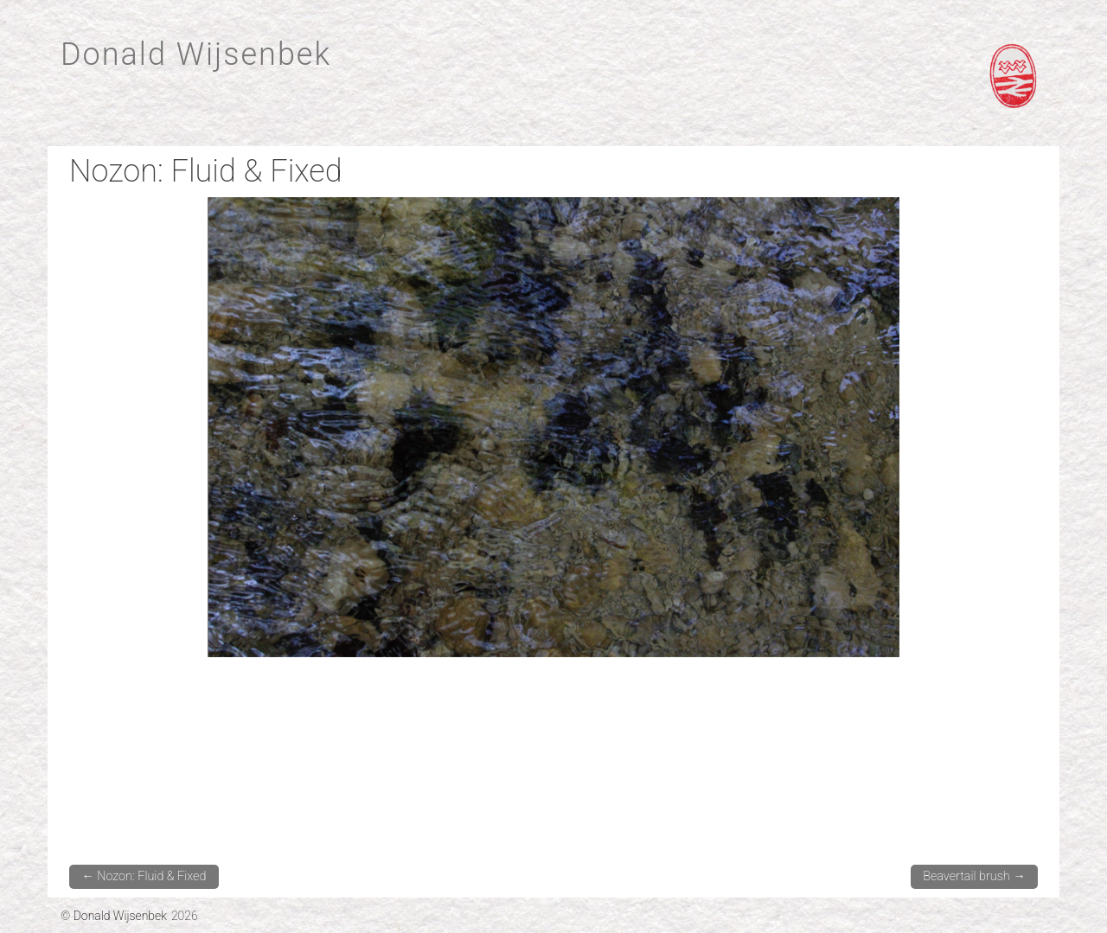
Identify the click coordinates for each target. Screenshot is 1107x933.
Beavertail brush (974, 876)
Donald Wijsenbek (196, 54)
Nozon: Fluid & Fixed (143, 876)
